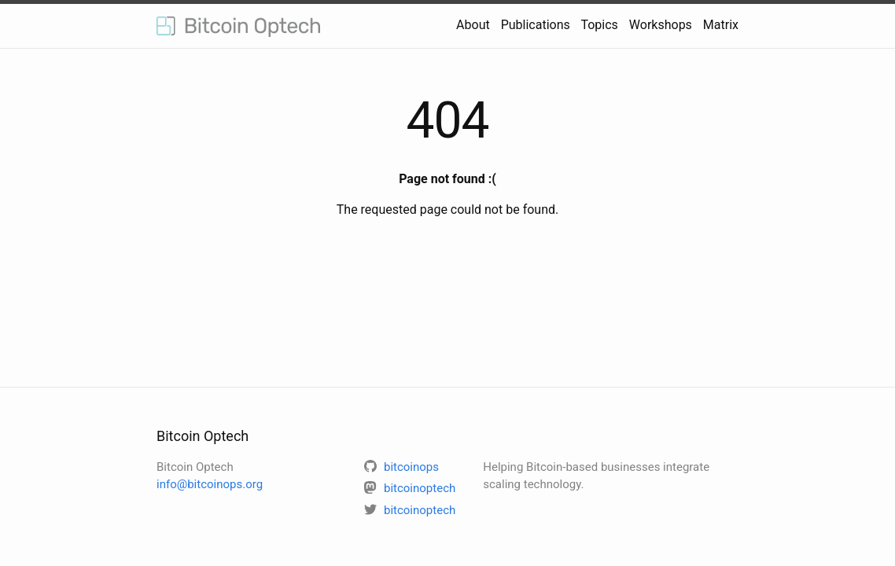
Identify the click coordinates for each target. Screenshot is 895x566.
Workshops (660, 24)
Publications (535, 24)
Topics (598, 24)
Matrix (720, 24)
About (473, 24)
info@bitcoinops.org (210, 484)
